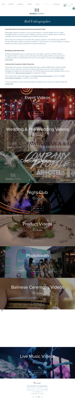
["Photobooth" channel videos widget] (37, 262)
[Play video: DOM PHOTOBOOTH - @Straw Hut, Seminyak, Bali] (38, 261)
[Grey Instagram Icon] (36, 397)
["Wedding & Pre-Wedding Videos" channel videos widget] (37, 135)
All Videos (37, 113)
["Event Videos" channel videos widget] (37, 104)
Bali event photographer (23, 73)
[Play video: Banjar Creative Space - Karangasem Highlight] (38, 103)
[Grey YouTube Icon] (39, 397)
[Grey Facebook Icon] (33, 397)
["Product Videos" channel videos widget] (37, 230)
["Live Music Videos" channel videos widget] (37, 363)
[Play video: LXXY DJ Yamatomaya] (38, 198)
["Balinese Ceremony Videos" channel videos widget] (37, 293)
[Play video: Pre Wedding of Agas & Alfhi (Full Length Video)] (38, 134)
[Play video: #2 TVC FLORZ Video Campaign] (38, 229)
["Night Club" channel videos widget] (37, 199)
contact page (9, 84)
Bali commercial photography (43, 76)
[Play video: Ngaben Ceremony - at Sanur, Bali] (38, 292)
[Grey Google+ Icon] (42, 397)
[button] (73, 8)
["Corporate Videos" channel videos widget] (37, 167)
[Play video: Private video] (38, 362)
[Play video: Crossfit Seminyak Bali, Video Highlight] (38, 166)
